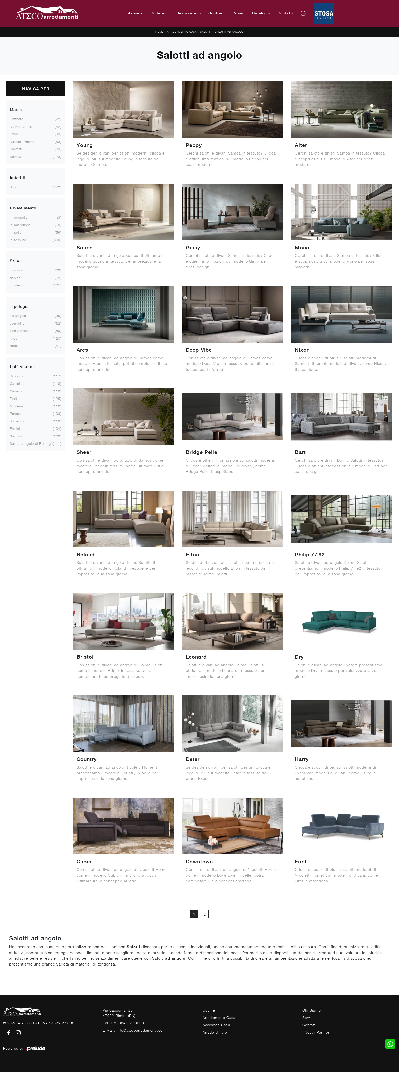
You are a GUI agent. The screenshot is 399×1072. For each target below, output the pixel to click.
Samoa (15, 157)
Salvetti (16, 149)
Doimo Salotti (21, 127)
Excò (14, 134)
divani (14, 187)
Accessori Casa (216, 1025)
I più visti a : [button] (22, 367)
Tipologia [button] (19, 306)
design (15, 278)
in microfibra (20, 225)
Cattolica (17, 383)
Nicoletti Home (22, 142)
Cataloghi (261, 13)
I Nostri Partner (315, 1032)
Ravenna (17, 421)
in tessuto (18, 240)
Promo (239, 13)
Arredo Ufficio (215, 1032)
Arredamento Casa (182, 31)
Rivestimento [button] (23, 208)
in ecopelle (19, 217)
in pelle (16, 232)
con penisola (20, 331)
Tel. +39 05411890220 (123, 1023)
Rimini (15, 428)
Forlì (13, 398)
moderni (16, 285)
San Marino (19, 436)
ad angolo (18, 316)
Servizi (308, 1017)
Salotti (205, 31)
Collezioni (160, 13)
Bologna (16, 376)
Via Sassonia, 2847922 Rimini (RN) (119, 1013)
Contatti (285, 13)
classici (16, 270)
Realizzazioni (188, 13)
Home (159, 31)
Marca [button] (16, 110)
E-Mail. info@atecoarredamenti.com (134, 1030)
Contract (216, 13)
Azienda (135, 13)
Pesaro (15, 413)
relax (14, 346)
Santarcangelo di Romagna (32, 443)
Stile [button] (14, 261)
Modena (16, 406)
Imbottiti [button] (18, 177)
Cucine (209, 1010)
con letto (17, 323)
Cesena (16, 391)
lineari (15, 338)
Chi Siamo (311, 1010)
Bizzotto (16, 119)
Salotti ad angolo (229, 31)
